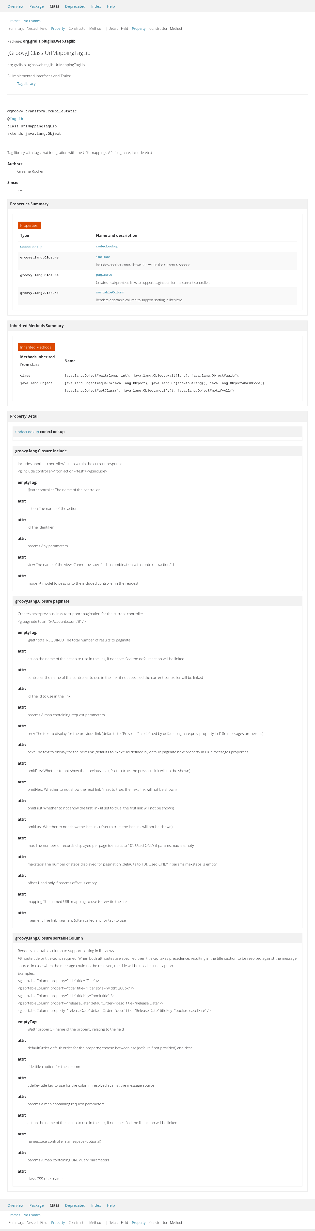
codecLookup (107, 246)
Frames (14, 20)
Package (37, 6)
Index (96, 6)
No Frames (32, 20)
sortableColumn (110, 292)
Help (111, 6)
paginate (104, 274)
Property (58, 28)
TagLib (16, 119)
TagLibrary (26, 83)
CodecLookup (31, 246)
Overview (15, 6)
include (103, 256)
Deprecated (75, 6)
